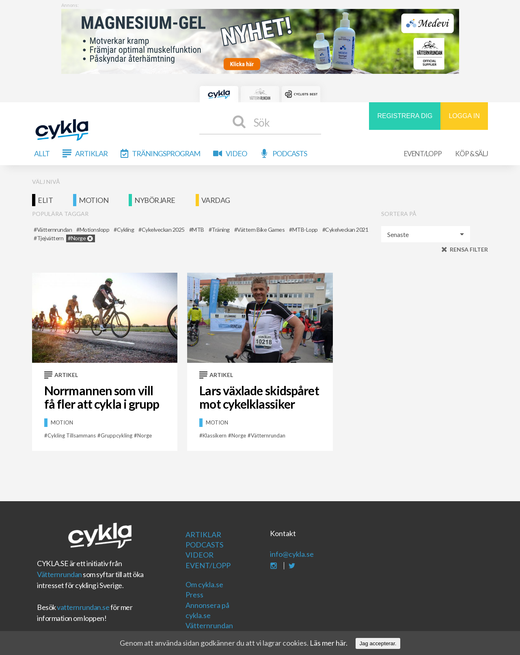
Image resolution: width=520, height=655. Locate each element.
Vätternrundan (59, 574)
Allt (42, 153)
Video (236, 153)
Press (194, 594)
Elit (45, 200)
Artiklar (91, 153)
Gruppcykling (116, 435)
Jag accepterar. (377, 643)
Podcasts (289, 153)
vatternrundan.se (83, 607)
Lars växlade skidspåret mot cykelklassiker (259, 397)
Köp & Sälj (471, 153)
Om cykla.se (204, 584)
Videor (200, 554)
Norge (144, 435)
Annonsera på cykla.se (207, 610)
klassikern (215, 435)
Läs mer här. (328, 642)
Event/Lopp (423, 153)
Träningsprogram (166, 153)
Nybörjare (154, 200)
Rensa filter (469, 249)
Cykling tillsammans (71, 435)
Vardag (215, 200)
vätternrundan (268, 435)
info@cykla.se (292, 553)
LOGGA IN (464, 115)
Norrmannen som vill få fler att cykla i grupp (102, 397)
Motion (93, 200)
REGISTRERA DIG (404, 115)
